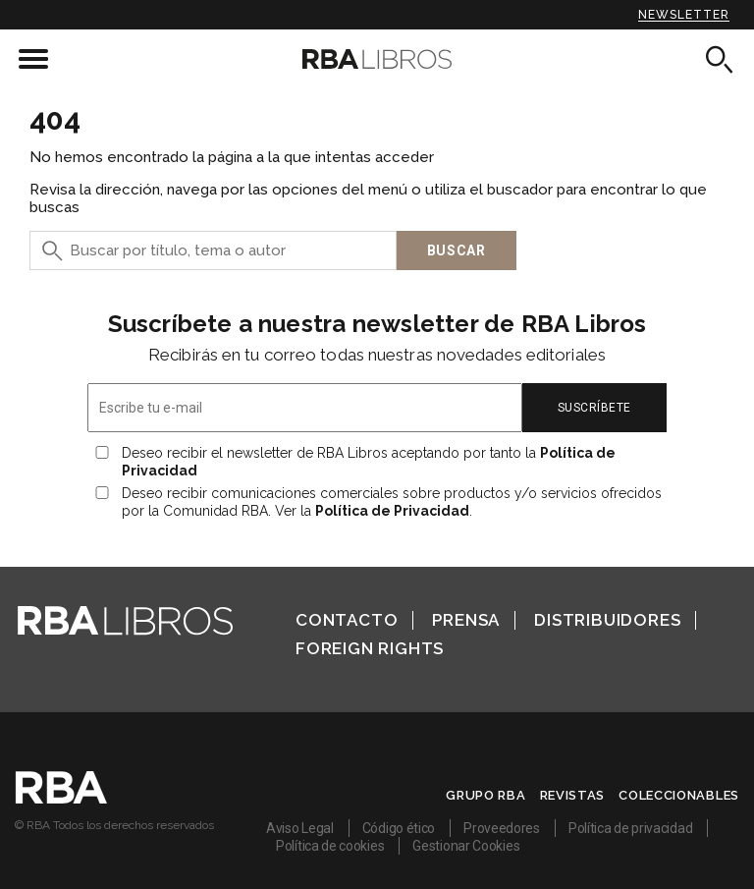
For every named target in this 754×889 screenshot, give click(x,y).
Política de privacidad (630, 828)
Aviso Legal (300, 828)
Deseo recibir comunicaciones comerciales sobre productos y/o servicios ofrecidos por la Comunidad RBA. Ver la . (392, 502)
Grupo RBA (485, 795)
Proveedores (501, 828)
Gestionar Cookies (465, 846)
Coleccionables (679, 795)
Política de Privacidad (392, 511)
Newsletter (683, 15)
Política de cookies (330, 846)
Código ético (398, 828)
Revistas (573, 795)
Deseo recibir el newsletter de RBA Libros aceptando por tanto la (369, 461)
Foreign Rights (370, 648)
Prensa (466, 620)
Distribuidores (607, 620)
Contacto (347, 620)
